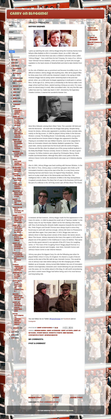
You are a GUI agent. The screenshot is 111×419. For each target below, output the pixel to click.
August (16, 86)
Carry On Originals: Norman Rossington (18, 247)
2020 (13, 60)
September (17, 81)
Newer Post (35, 398)
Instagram (32, 321)
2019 (13, 63)
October (16, 78)
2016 (13, 335)
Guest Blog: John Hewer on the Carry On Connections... (18, 286)
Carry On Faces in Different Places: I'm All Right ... (18, 229)
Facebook (66, 319)
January (16, 328)
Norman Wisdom (51, 335)
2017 (13, 332)
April (15, 98)
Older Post (76, 398)
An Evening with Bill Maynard (17, 169)
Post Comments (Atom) (49, 402)
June (15, 92)
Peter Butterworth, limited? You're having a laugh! (18, 319)
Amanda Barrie (40, 330)
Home (56, 398)
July (14, 89)
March (15, 101)
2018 (13, 66)
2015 (13, 338)
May (14, 95)
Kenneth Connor (55, 333)
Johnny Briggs (42, 333)
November (17, 73)
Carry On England (53, 330)
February (16, 104)
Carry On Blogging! (29, 14)
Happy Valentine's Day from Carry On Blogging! (18, 219)
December (17, 69)
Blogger (69, 411)
